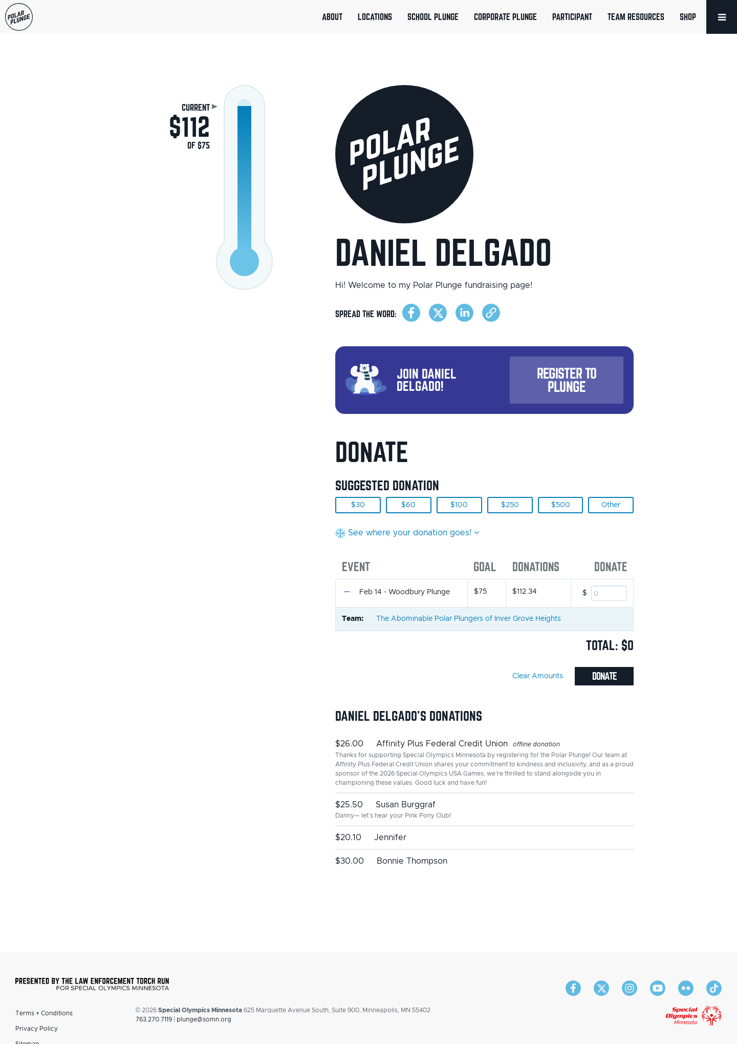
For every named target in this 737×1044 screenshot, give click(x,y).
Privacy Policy (36, 1029)
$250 (510, 505)
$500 (560, 505)
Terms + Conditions (44, 1013)
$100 (459, 505)
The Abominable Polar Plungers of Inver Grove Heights (468, 618)
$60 (408, 505)
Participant (572, 17)
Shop (688, 17)
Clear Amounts (537, 676)
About (332, 17)
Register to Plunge (566, 379)
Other (610, 505)
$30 (358, 505)
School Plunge (433, 17)
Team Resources (636, 17)
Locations (375, 17)
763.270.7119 (154, 1019)
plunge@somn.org (204, 1019)
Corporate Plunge (505, 17)
